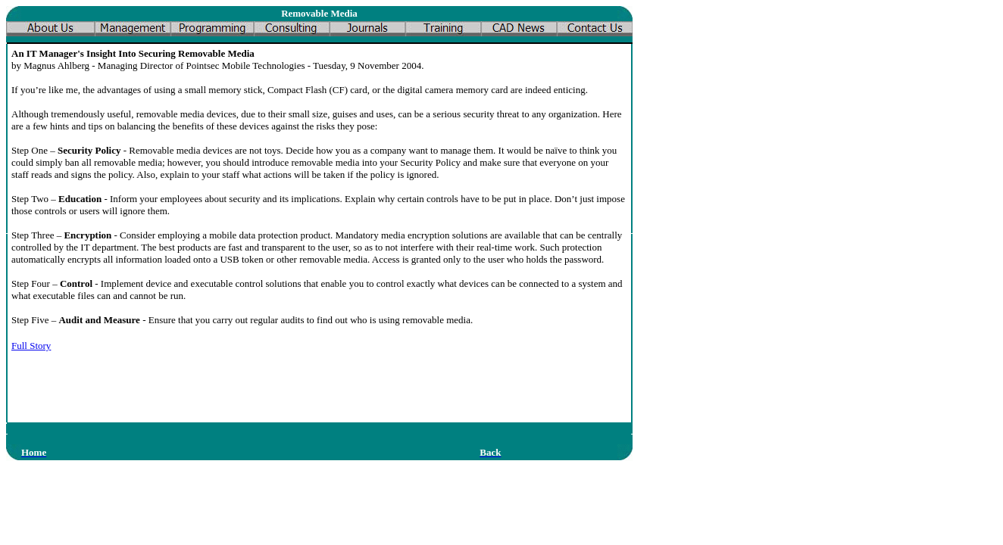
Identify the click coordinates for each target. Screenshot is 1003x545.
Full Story (31, 345)
